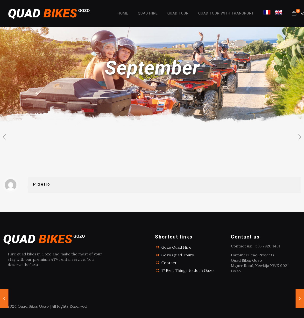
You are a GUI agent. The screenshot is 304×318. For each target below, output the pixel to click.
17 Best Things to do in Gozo (187, 270)
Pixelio (41, 184)
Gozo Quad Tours (177, 255)
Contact (169, 262)
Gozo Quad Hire (176, 247)
